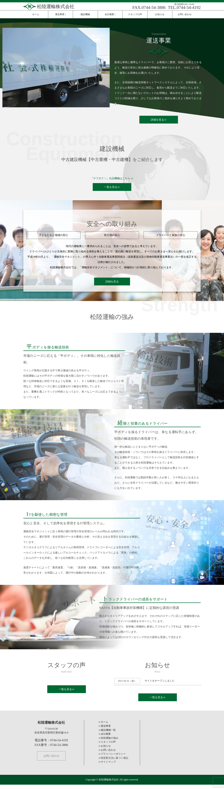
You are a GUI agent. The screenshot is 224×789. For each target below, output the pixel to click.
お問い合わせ (185, 14)
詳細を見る (112, 284)
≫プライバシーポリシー (112, 758)
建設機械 (85, 14)
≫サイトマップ (107, 766)
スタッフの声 (135, 14)
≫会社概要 (104, 738)
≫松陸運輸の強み (108, 742)
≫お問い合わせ (107, 754)
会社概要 (110, 14)
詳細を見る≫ (159, 119)
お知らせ (159, 14)
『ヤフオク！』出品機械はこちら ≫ (112, 178)
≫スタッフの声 (107, 746)
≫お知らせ (104, 750)
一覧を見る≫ (112, 187)
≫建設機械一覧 (107, 734)
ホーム (35, 14)
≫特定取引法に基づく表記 (113, 762)
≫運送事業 (104, 730)
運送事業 (60, 14)
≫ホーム (103, 726)
